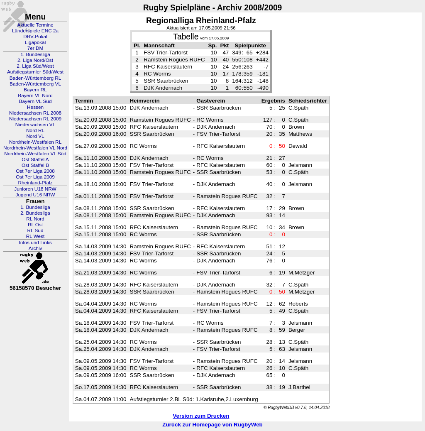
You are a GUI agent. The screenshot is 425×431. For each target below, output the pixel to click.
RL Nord (35, 219)
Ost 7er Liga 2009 (35, 177)
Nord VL (35, 136)
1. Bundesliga (35, 54)
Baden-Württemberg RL (35, 78)
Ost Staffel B (35, 165)
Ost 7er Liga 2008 (35, 171)
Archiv (35, 248)
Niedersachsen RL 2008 (35, 113)
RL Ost (35, 225)
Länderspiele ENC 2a (35, 31)
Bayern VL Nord (35, 95)
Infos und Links (35, 242)
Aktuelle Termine (35, 25)
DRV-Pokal (35, 36)
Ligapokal (35, 42)
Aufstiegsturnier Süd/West (35, 72)
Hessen (35, 107)
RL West (35, 236)
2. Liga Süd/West (35, 66)
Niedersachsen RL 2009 (35, 119)
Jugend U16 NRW (35, 195)
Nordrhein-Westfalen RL (35, 142)
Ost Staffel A (35, 159)
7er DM (35, 48)
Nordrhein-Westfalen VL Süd (35, 154)
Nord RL (35, 130)
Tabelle (185, 36)
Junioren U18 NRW (35, 189)
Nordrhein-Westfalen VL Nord (35, 148)
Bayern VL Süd (35, 101)
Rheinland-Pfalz (35, 183)
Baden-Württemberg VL (35, 84)
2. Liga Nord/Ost (35, 60)
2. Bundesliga (35, 213)
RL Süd (35, 230)
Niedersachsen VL (35, 124)
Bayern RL (35, 90)
